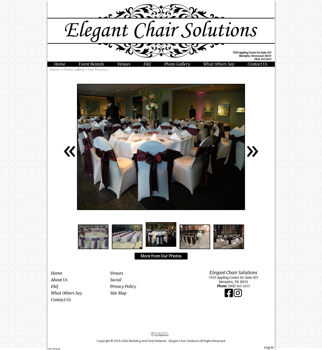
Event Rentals (91, 64)
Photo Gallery (177, 64)
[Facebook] (229, 295)
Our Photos (97, 69)
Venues (123, 64)
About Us (59, 280)
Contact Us (258, 64)
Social (115, 280)
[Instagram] (238, 295)
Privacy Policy (123, 286)
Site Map (118, 293)
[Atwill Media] (161, 334)
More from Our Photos (161, 256)
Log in (269, 347)
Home (59, 64)
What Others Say (218, 64)
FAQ (147, 64)
